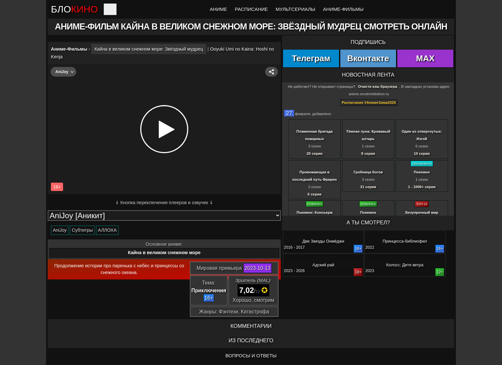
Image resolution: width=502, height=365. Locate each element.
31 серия (368, 187)
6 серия (314, 194)
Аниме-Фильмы (343, 9)
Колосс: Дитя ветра (405, 264)
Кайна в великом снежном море (164, 252)
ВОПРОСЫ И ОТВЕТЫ (251, 355)
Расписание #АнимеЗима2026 (369, 102)
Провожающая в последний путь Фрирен (314, 175)
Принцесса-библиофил (405, 241)
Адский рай (323, 264)
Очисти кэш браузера (377, 86)
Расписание (251, 9)
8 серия (368, 153)
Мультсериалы (295, 9)
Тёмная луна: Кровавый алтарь (368, 135)
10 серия (422, 153)
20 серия (315, 153)
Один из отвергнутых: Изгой (421, 135)
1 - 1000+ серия (422, 187)
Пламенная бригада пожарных (314, 135)
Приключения (208, 290)
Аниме (218, 9)
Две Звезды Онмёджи (323, 241)
